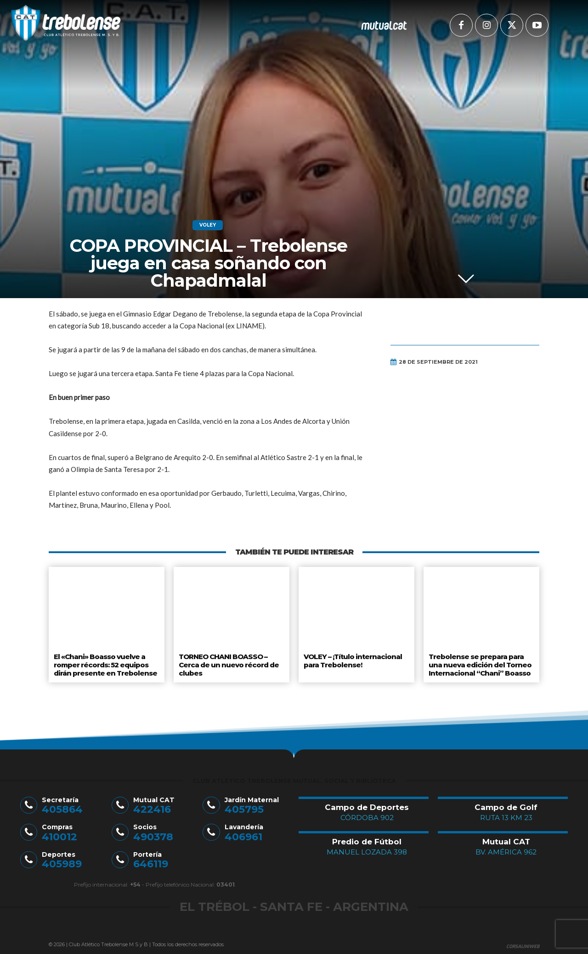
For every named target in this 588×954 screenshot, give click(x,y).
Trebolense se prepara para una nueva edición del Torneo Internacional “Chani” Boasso (478, 663)
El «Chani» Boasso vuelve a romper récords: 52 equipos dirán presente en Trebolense (104, 663)
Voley (207, 225)
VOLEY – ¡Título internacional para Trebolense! (352, 659)
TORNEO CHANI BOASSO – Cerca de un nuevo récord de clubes (227, 663)
